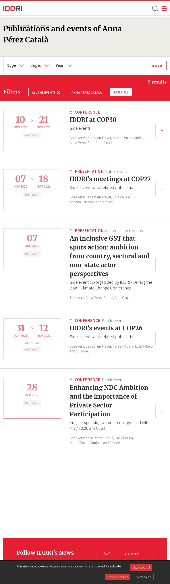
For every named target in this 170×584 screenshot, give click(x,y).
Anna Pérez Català (42, 25)
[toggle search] (155, 8)
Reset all (121, 92)
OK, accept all (141, 567)
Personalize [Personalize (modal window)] (143, 577)
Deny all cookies (117, 577)
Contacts (26, 25)
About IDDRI (11, 25)
